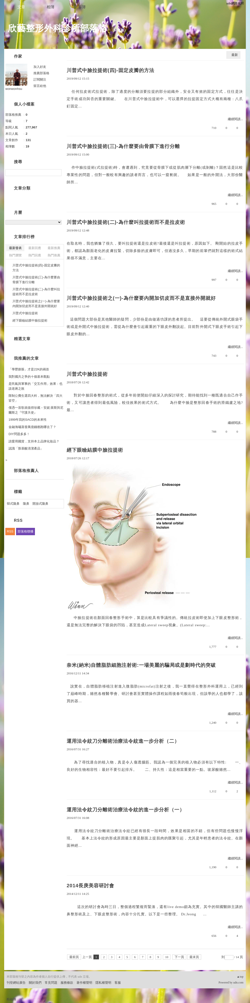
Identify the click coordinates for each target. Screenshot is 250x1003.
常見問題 (51, 982)
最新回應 (34, 248)
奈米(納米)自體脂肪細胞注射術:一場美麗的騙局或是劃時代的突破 (141, 665)
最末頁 (194, 957)
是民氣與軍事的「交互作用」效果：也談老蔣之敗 (35, 386)
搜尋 (57, 172)
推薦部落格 (41, 73)
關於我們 (35, 982)
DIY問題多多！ (19, 434)
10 (166, 957)
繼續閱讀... (235, 119)
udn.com (238, 982)
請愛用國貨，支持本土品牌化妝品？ (34, 441)
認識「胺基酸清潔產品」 (26, 448)
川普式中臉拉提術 (87, 374)
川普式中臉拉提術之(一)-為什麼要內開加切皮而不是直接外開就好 (141, 298)
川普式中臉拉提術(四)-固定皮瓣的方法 (110, 70)
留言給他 (39, 86)
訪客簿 (80, 7)
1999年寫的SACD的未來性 (28, 419)
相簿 (50, 7)
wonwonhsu (13, 89)
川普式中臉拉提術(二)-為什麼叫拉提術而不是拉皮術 (126, 222)
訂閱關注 (39, 79)
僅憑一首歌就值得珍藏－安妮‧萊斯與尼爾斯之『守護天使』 (36, 410)
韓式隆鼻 (13, 503)
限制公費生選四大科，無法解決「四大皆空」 (35, 398)
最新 (234, 55)
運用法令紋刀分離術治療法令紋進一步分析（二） (123, 741)
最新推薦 (54, 248)
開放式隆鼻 (40, 503)
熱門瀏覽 (15, 255)
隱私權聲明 (103, 982)
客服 (118, 982)
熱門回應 (34, 255)
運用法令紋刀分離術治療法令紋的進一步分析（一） (126, 809)
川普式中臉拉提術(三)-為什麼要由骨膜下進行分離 (123, 146)
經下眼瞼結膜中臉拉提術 (95, 450)
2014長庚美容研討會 (91, 885)
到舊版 (119, 30)
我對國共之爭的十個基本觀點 (29, 376)
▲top (240, 976)
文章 (21, 7)
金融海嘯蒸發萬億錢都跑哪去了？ (32, 427)
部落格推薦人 (26, 471)
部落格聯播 (25, 531)
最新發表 (15, 248)
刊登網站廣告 (16, 982)
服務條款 (67, 982)
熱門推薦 (54, 255)
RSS (10, 531)
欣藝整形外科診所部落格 (57, 28)
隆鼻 (26, 503)
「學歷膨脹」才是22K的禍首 (29, 369)
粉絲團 (11, 999)
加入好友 (39, 67)
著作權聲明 (84, 982)
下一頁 (179, 957)
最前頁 (74, 957)
